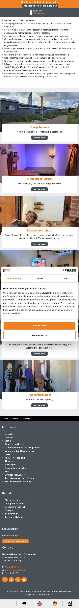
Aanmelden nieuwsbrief (15, 541)
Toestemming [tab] (14, 278)
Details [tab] (39, 278)
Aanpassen (39, 335)
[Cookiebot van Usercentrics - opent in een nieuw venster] (63, 270)
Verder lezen (39, 137)
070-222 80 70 (11, 566)
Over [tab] (65, 278)
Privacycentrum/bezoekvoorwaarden (23, 591)
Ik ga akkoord (39, 325)
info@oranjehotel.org (15, 570)
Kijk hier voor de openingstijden (40, 5)
